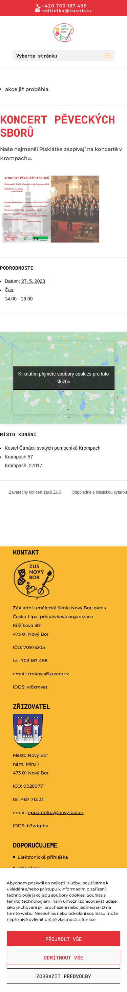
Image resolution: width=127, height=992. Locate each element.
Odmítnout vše (63, 957)
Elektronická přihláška (43, 857)
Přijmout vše (63, 938)
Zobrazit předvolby (63, 976)
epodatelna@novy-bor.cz (56, 812)
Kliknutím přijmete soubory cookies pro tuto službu (63, 377)
